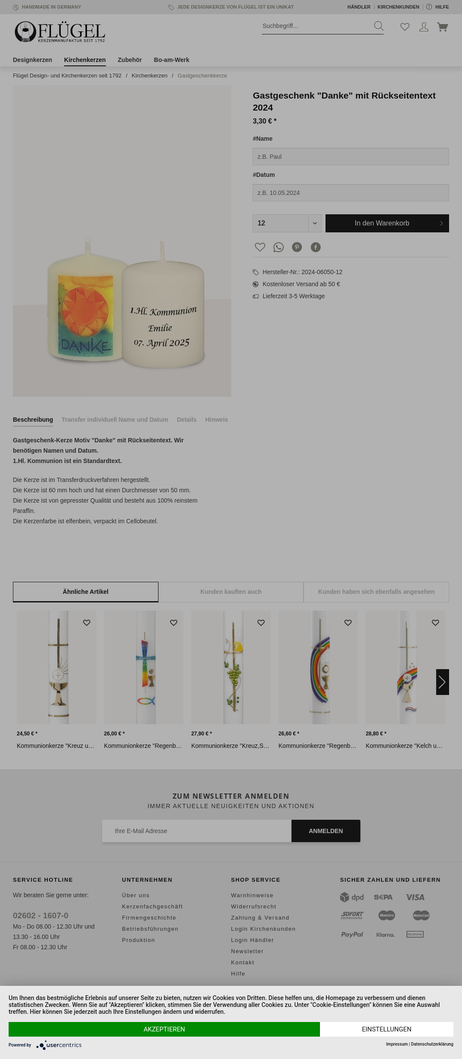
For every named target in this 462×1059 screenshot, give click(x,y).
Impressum (397, 1044)
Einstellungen (386, 1029)
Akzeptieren (164, 1029)
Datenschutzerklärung (432, 1044)
